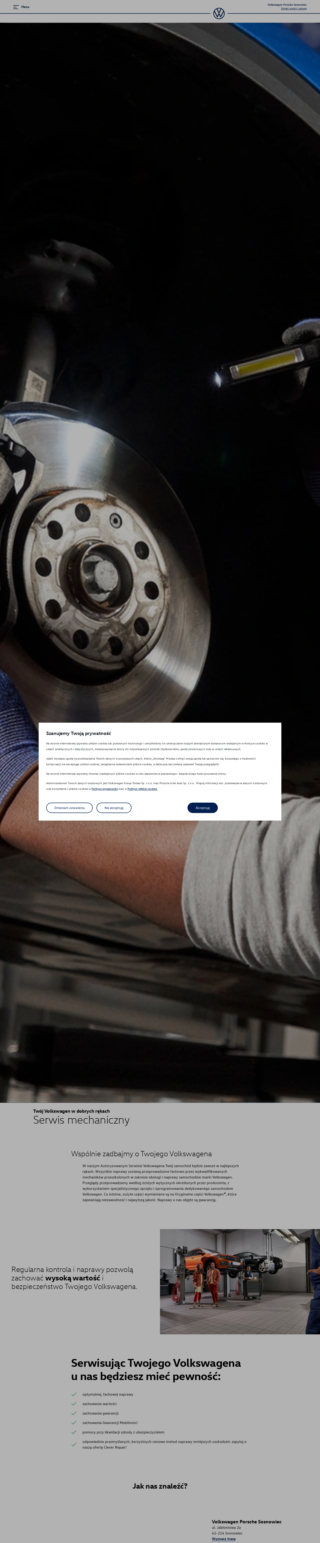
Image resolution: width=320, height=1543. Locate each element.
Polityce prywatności (104, 789)
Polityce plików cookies (143, 789)
